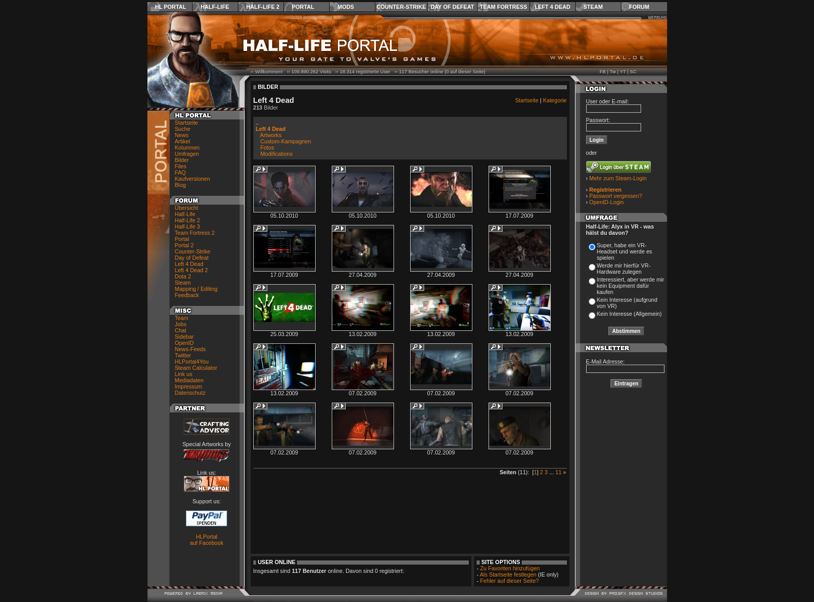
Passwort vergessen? (615, 196)
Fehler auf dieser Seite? (509, 581)
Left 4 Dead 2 (191, 270)
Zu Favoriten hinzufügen (510, 568)
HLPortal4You (192, 361)
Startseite (186, 122)
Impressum (188, 386)
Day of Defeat (452, 7)
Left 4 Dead (553, 7)
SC (633, 71)
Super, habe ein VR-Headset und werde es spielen (625, 251)
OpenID (184, 343)
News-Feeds (190, 349)
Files (181, 166)
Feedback (187, 295)
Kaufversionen (192, 179)
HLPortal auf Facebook (207, 539)
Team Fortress (503, 7)
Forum (639, 7)
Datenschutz (190, 393)
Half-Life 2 (262, 7)
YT (623, 71)
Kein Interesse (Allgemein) (629, 314)
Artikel (183, 141)
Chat (181, 330)
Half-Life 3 (187, 226)
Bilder (182, 160)
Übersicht (186, 208)
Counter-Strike (401, 7)
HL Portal (170, 7)
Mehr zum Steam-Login (618, 178)
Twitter (183, 355)
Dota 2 (183, 276)
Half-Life (214, 7)
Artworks (270, 135)
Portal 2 (184, 245)
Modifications (276, 154)
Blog (180, 185)
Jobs (181, 324)
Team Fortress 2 (195, 233)
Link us (184, 374)
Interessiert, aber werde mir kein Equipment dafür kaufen (630, 285)
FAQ (180, 172)
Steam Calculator (196, 368)
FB (603, 71)
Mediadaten (189, 380)
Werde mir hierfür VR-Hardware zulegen (623, 268)
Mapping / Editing (196, 289)
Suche (183, 129)
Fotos (267, 147)
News (182, 135)
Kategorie (555, 100)
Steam (593, 7)
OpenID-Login (606, 202)
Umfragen (187, 154)
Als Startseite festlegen (508, 574)
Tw (612, 71)
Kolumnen (187, 147)
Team (181, 318)
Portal (303, 7)
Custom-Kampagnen (285, 141)
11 (558, 472)
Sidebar (184, 336)
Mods (345, 7)
